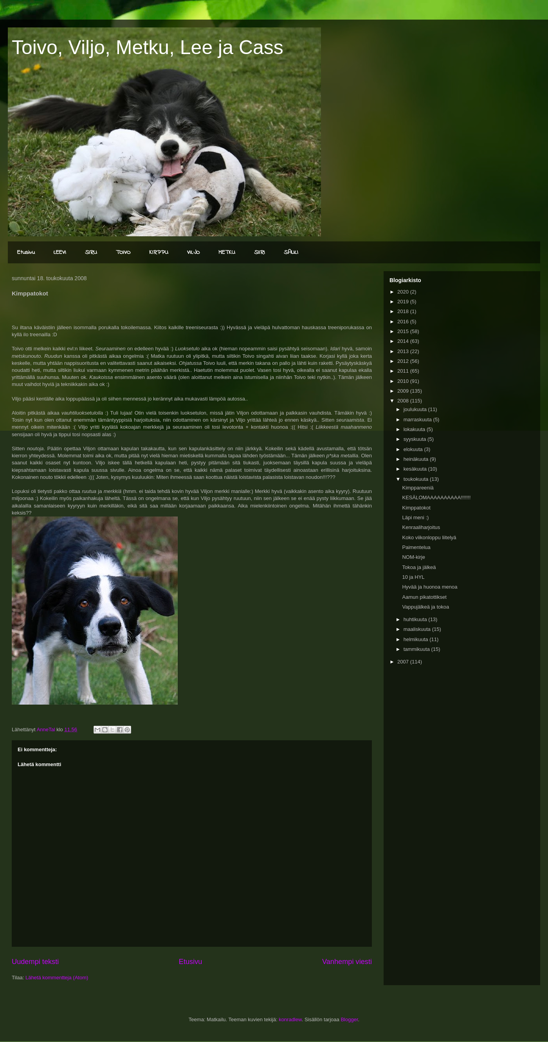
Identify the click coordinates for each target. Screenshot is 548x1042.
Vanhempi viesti (347, 962)
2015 (403, 331)
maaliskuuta (418, 629)
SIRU (91, 252)
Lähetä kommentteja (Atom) (56, 977)
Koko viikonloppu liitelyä (429, 537)
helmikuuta (416, 639)
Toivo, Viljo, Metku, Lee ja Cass (147, 47)
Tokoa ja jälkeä (419, 567)
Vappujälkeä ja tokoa (425, 607)
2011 (403, 371)
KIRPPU (158, 252)
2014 (403, 341)
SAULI (291, 252)
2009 (403, 391)
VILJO (193, 252)
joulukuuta (416, 409)
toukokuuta (417, 479)
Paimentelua (416, 547)
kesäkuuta (416, 469)
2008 (403, 401)
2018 (403, 311)
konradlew (290, 1019)
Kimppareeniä (417, 488)
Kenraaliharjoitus (421, 527)
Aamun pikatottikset (424, 597)
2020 (403, 292)
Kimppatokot (416, 508)
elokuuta (414, 449)
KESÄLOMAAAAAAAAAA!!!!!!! (436, 497)
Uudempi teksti (35, 962)
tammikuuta (417, 649)
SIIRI (259, 252)
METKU (226, 252)
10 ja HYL (413, 577)
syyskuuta (415, 439)
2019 (403, 301)
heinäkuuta (417, 459)
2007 (403, 662)
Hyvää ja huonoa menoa (429, 587)
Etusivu (26, 252)
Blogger (349, 1019)
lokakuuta (415, 429)
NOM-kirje (413, 557)
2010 (403, 381)
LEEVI (60, 252)
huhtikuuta (416, 619)
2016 (403, 321)
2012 (403, 361)
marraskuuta (418, 419)
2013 (403, 351)
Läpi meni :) (415, 517)
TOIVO (123, 252)
